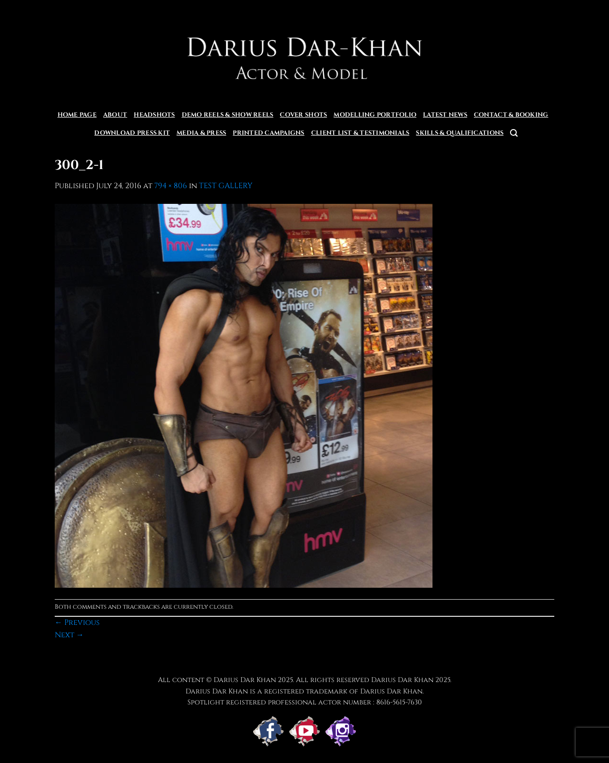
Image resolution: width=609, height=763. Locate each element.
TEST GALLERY (226, 186)
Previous (77, 622)
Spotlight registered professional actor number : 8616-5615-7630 (304, 702)
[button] (514, 133)
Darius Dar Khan (402, 679)
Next (69, 635)
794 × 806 (170, 186)
